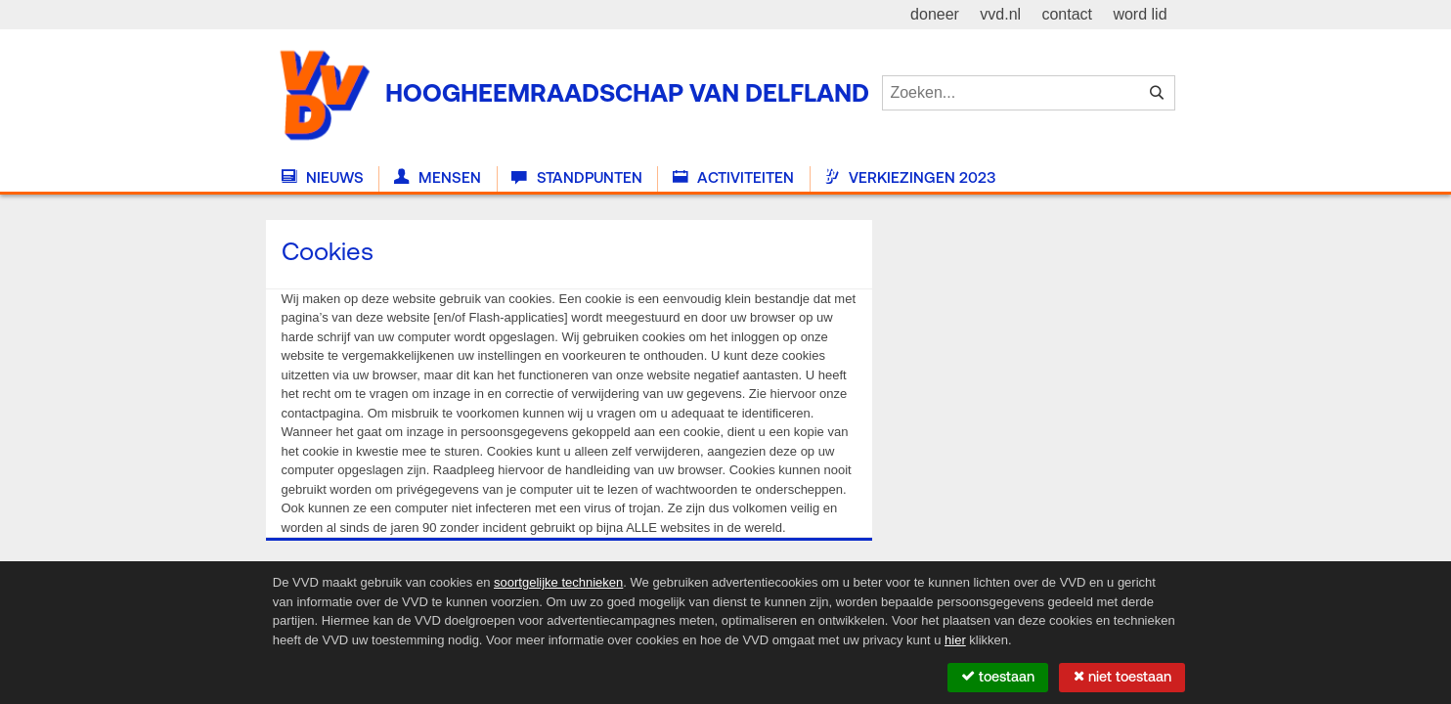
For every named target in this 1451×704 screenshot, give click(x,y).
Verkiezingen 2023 (909, 178)
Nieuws (323, 178)
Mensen (437, 178)
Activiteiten (733, 178)
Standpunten (576, 178)
